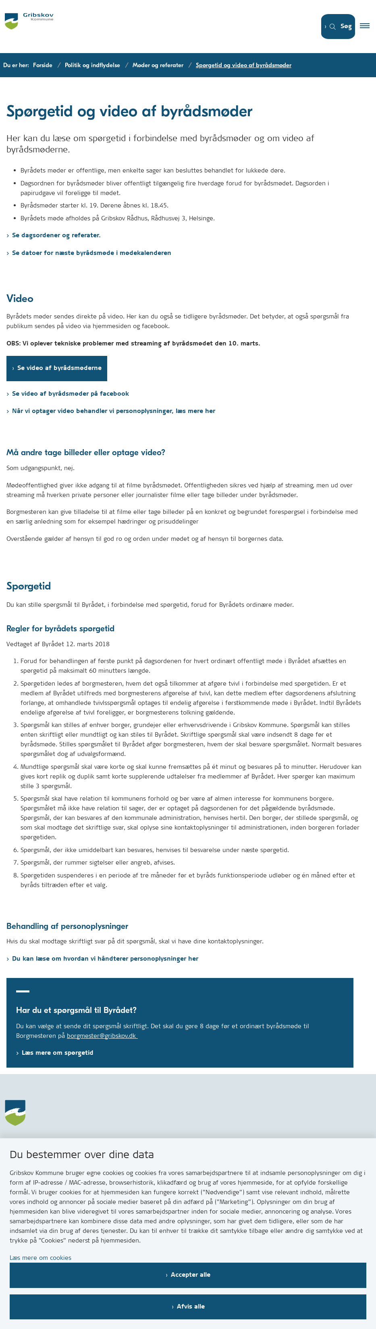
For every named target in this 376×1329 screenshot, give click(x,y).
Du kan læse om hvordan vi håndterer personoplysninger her (105, 959)
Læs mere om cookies (40, 1257)
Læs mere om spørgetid (57, 1053)
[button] (368, 27)
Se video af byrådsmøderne (59, 368)
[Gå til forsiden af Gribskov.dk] (152, 26)
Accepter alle (190, 1275)
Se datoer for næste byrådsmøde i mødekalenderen (91, 253)
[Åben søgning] (335, 26)
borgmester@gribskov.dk (102, 1035)
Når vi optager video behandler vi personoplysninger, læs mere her (113, 411)
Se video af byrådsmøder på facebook (70, 394)
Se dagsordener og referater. (56, 235)
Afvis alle (191, 1307)
